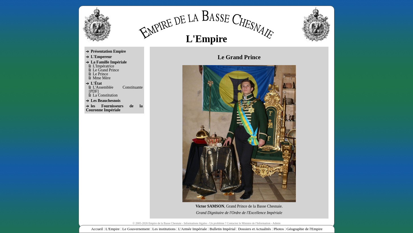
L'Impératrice (103, 66)
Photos (278, 229)
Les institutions (164, 229)
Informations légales (195, 223)
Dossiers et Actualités (254, 229)
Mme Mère (102, 78)
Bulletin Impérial (222, 229)
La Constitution (105, 95)
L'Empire (113, 229)
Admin (277, 223)
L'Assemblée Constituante (118, 87)
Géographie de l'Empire (304, 229)
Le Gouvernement (136, 229)
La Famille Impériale (109, 62)
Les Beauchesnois (106, 101)
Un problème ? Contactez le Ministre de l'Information (239, 223)
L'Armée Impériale (192, 229)
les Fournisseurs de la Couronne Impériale (114, 108)
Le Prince (100, 74)
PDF (94, 91)
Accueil (97, 229)
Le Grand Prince (106, 70)
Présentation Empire (108, 51)
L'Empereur (101, 57)
